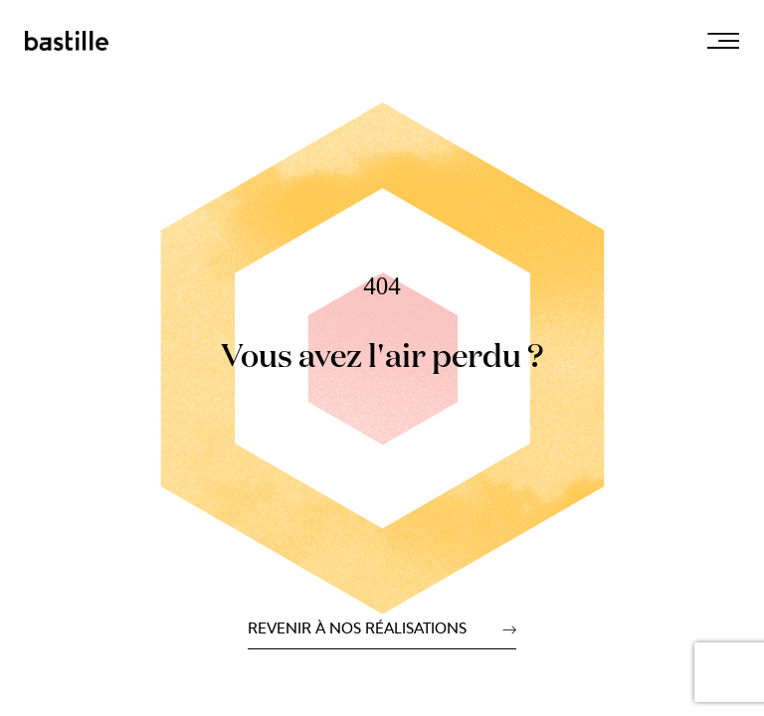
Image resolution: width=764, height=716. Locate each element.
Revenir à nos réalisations (357, 629)
